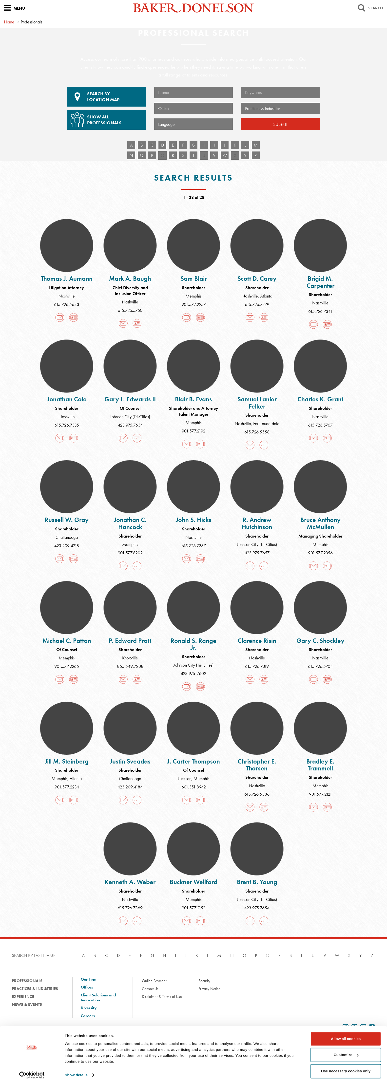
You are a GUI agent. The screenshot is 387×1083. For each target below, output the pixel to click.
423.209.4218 (66, 545)
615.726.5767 (320, 425)
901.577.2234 (67, 787)
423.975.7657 (257, 553)
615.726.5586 (257, 794)
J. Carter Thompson (193, 761)
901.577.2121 (320, 794)
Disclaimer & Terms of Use (162, 996)
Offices (87, 987)
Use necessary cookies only (345, 1069)
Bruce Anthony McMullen (320, 523)
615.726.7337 (193, 545)
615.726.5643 (66, 304)
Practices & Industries (35, 988)
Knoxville (130, 658)
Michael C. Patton (66, 640)
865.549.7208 (130, 666)
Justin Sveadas (130, 761)
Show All (106, 118)
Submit (280, 124)
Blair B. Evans (193, 399)
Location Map (106, 97)
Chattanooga (67, 537)
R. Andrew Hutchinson (257, 523)
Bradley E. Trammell (320, 765)
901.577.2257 (193, 304)
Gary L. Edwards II (130, 399)
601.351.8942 (193, 787)
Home (9, 22)
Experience (23, 996)
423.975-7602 (193, 673)
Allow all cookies (346, 1037)
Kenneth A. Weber (130, 882)
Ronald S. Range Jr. (193, 644)
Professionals (27, 980)
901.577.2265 (66, 666)
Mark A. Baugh (130, 278)
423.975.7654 (257, 908)
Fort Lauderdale (266, 423)
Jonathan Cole (67, 399)
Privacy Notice (209, 988)
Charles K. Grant (320, 399)
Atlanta (266, 296)
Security (204, 980)
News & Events (27, 1004)
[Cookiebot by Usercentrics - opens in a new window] (32, 1073)
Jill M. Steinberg (67, 761)
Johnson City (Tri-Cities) (130, 416)
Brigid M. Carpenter (320, 282)
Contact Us (150, 988)
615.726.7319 (257, 666)
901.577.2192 (193, 431)
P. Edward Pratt (130, 640)
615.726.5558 (257, 432)
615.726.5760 (130, 310)
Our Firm (88, 979)
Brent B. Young (257, 882)
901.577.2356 (320, 553)
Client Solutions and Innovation (98, 998)
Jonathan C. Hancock (130, 523)
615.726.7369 (130, 908)
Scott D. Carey (256, 278)
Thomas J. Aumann (67, 278)
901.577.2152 (193, 908)
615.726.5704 (320, 666)
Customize (346, 1053)
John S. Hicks (193, 520)
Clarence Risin (257, 640)
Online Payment (154, 980)
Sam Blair (193, 278)
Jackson (184, 778)
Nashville (66, 296)
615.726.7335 (67, 425)
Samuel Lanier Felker (257, 403)
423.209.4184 (130, 787)
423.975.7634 (130, 425)
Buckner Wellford (193, 882)
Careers (88, 1015)
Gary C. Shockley (320, 640)
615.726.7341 (320, 311)
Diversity (89, 1008)
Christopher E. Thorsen (257, 765)
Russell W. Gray (67, 520)
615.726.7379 (257, 304)
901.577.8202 (130, 553)
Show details (76, 1073)
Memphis (193, 296)
